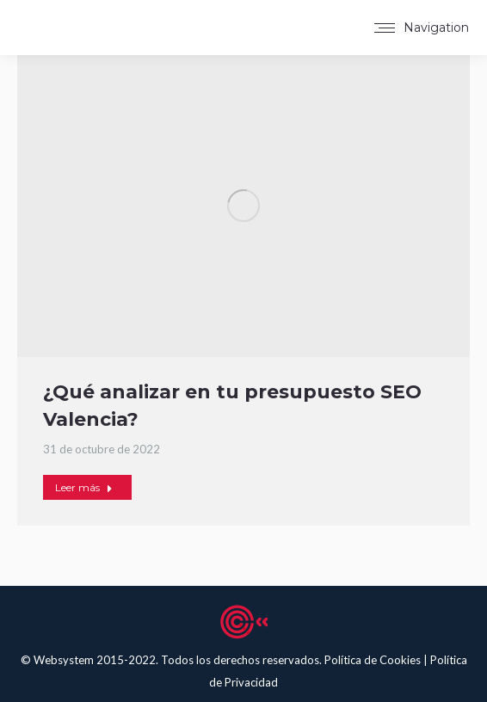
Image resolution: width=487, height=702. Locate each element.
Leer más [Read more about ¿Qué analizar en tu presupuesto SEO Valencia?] (84, 487)
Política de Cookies (373, 660)
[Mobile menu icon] (421, 27)
